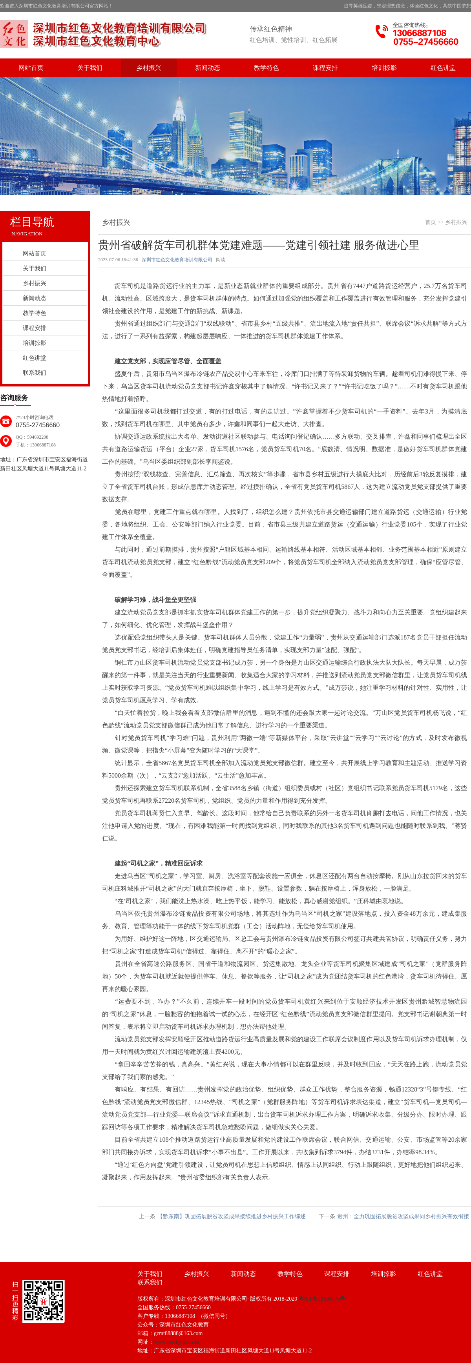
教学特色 (266, 67)
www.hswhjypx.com (176, 1342)
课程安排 (325, 67)
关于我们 (89, 67)
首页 (430, 222)
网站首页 (31, 67)
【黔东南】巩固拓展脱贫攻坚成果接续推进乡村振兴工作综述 (231, 1216)
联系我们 (34, 373)
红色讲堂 (443, 67)
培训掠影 (384, 67)
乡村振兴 (148, 67)
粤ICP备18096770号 (322, 1299)
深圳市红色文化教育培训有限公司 (177, 259)
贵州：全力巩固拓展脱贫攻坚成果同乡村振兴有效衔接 (403, 1216)
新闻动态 (207, 67)
